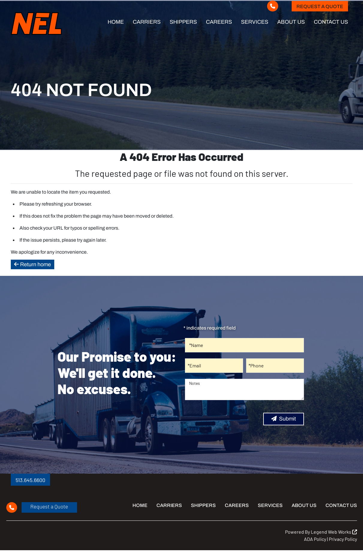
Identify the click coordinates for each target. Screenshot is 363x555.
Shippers (183, 22)
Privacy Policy (343, 539)
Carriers (147, 22)
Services (254, 22)
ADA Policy (315, 539)
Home (116, 22)
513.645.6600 (30, 480)
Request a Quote (319, 6)
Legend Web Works (334, 532)
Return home (32, 264)
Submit (283, 419)
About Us (291, 22)
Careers (219, 22)
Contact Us (331, 22)
